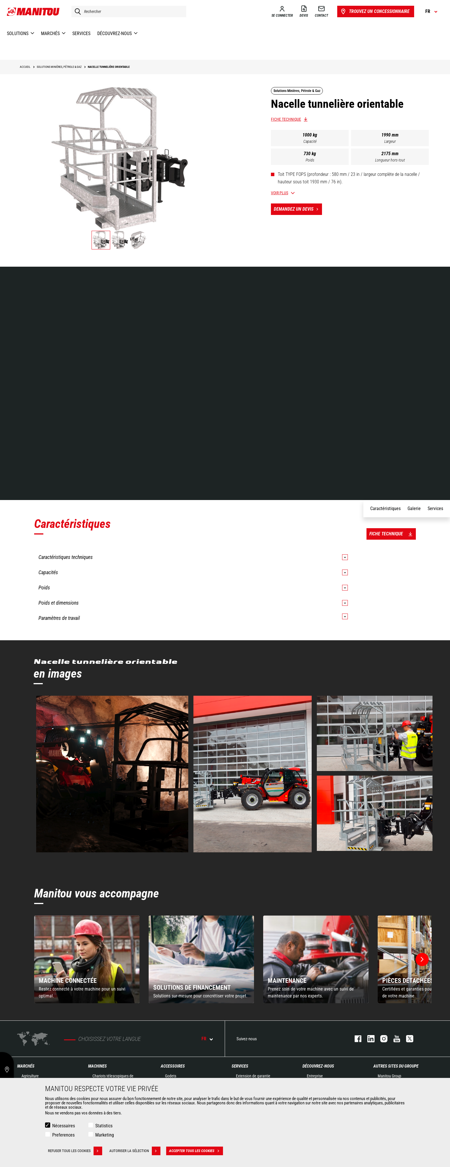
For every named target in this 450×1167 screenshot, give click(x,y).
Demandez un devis (298, 209)
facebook (355, 1038)
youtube (393, 1038)
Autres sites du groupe (395, 1066)
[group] (86, 959)
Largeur (390, 141)
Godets (170, 1076)
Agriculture (30, 1076)
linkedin (368, 1038)
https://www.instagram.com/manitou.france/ (381, 1038)
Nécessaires (63, 1125)
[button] (422, 959)
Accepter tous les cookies (196, 1151)
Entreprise (315, 1076)
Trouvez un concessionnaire (375, 11)
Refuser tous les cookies (75, 1151)
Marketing (104, 1135)
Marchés (25, 1066)
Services (240, 1066)
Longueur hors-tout (390, 160)
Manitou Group (389, 1076)
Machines (97, 1066)
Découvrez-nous (318, 1066)
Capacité (310, 141)
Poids (310, 160)
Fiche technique (286, 119)
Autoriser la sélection (134, 1151)
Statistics (104, 1125)
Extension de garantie (253, 1076)
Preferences (63, 1135)
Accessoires (173, 1066)
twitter (406, 1038)
